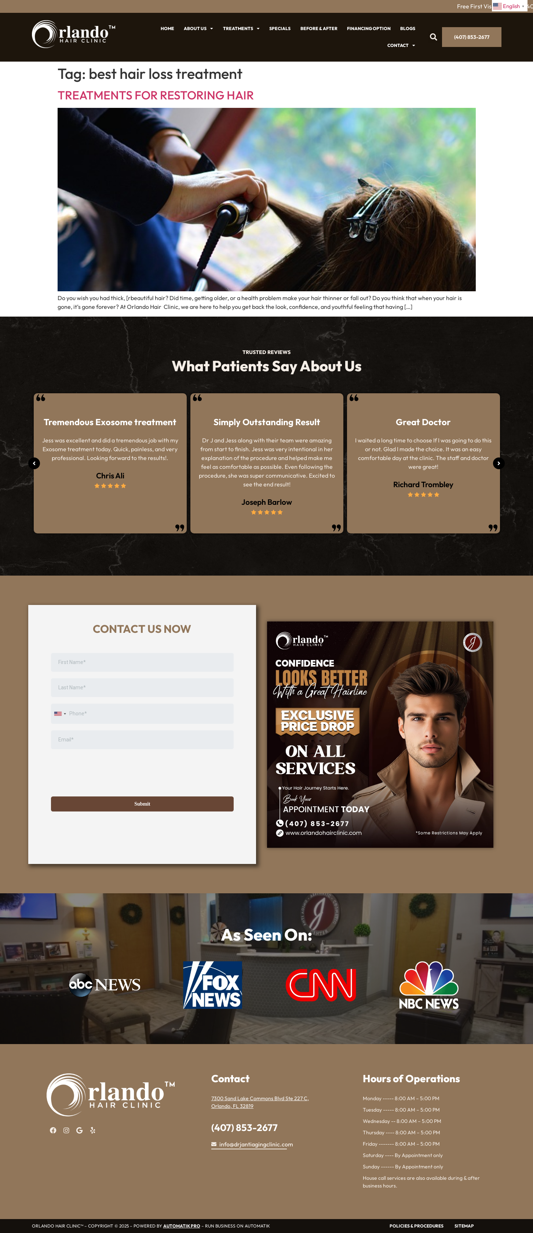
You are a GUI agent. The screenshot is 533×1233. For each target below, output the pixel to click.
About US (198, 28)
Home (167, 28)
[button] (434, 37)
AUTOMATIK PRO (181, 1226)
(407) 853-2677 (244, 1127)
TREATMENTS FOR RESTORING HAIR (156, 95)
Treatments (241, 28)
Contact (401, 45)
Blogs (407, 28)
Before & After (318, 28)
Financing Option (369, 28)
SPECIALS (280, 28)
